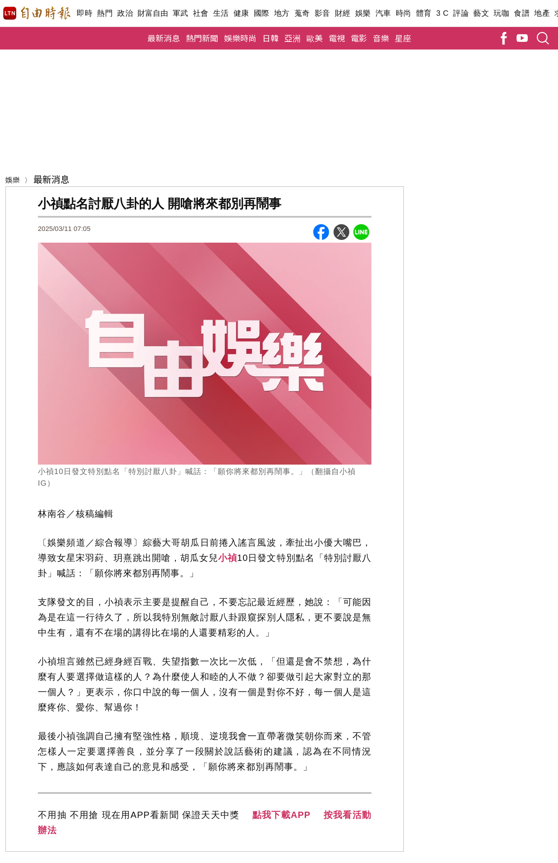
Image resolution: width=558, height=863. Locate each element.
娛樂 (363, 13)
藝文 (481, 13)
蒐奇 (302, 13)
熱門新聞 (202, 38)
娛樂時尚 (240, 38)
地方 (282, 13)
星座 (403, 38)
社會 (201, 13)
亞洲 (292, 38)
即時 (84, 13)
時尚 (404, 13)
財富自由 (152, 13)
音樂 (381, 38)
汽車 (383, 13)
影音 (322, 13)
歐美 (314, 38)
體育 (424, 13)
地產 (542, 13)
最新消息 (163, 38)
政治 (125, 13)
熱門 (105, 13)
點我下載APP (281, 815)
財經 (343, 13)
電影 (359, 38)
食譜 (522, 13)
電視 (337, 38)
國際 (262, 13)
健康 (241, 13)
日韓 (270, 38)
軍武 (180, 13)
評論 (461, 13)
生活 (221, 13)
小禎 (227, 558)
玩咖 (501, 13)
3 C (442, 13)
